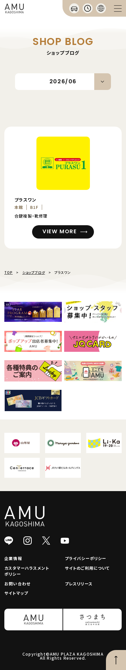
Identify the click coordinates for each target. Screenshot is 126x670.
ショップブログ (33, 272)
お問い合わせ (17, 583)
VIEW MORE (59, 231)
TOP (8, 272)
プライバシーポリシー (86, 558)
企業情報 (13, 558)
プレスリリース (79, 583)
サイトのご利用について (87, 568)
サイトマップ (16, 593)
